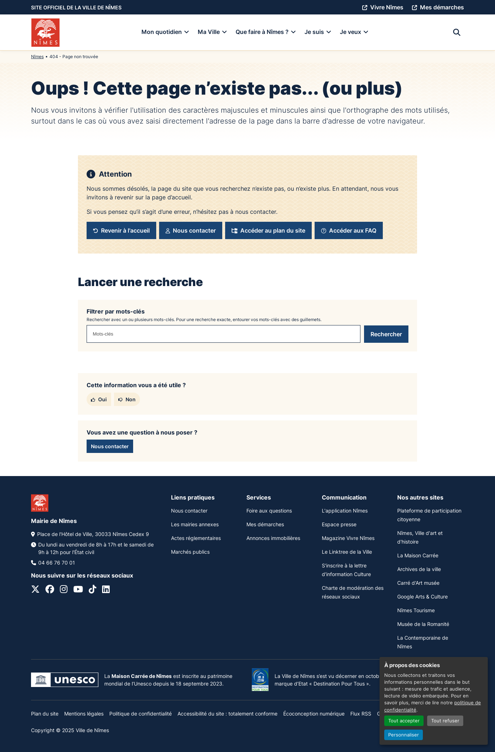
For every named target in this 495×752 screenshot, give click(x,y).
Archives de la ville (419, 569)
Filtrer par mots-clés (116, 311)
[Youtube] (78, 590)
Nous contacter (189, 510)
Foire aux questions (269, 510)
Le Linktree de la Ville (347, 552)
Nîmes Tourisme (416, 610)
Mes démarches (265, 524)
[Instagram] (63, 590)
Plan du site (44, 713)
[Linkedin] (106, 590)
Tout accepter (404, 720)
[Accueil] (45, 32)
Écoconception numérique (314, 713)
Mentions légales (84, 713)
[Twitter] (35, 590)
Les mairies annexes (195, 524)
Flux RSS (360, 713)
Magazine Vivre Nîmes (348, 538)
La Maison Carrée (417, 555)
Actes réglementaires (196, 538)
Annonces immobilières (273, 538)
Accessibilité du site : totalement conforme (227, 713)
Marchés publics (190, 552)
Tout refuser (445, 720)
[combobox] (223, 334)
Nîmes (37, 56)
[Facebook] (49, 590)
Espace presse (339, 524)
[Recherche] (457, 32)
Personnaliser (403, 735)
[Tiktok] (92, 590)
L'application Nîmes (345, 510)
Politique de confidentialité (140, 713)
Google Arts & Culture (422, 596)
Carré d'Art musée (418, 583)
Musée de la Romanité (423, 624)
